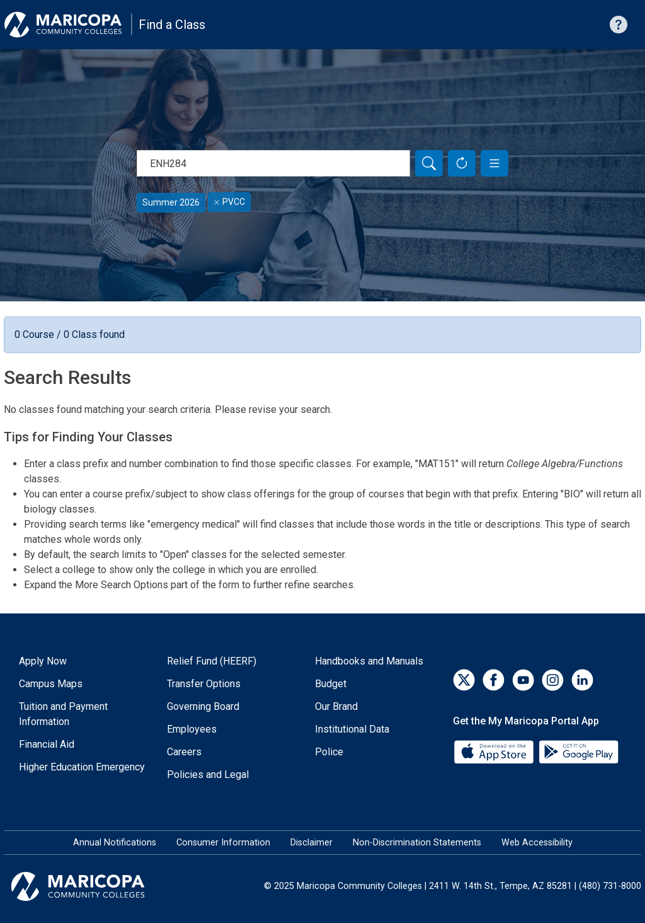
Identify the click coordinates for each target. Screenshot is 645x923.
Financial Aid (46, 744)
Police (329, 752)
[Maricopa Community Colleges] (93, 886)
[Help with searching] (618, 24)
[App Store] (495, 751)
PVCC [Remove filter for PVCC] (229, 202)
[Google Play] (578, 751)
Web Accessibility (537, 842)
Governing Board (203, 706)
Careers (184, 752)
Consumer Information (223, 842)
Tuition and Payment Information (63, 714)
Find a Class (172, 24)
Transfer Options (204, 684)
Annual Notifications (114, 842)
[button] (494, 163)
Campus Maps (51, 684)
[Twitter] (464, 680)
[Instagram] (553, 680)
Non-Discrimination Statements (417, 842)
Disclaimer (311, 842)
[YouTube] (523, 680)
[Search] (429, 163)
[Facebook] (493, 680)
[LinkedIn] (582, 680)
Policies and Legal (208, 775)
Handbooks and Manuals (369, 661)
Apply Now (43, 661)
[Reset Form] (462, 163)
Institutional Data (352, 729)
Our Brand (336, 706)
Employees (192, 729)
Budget (330, 684)
